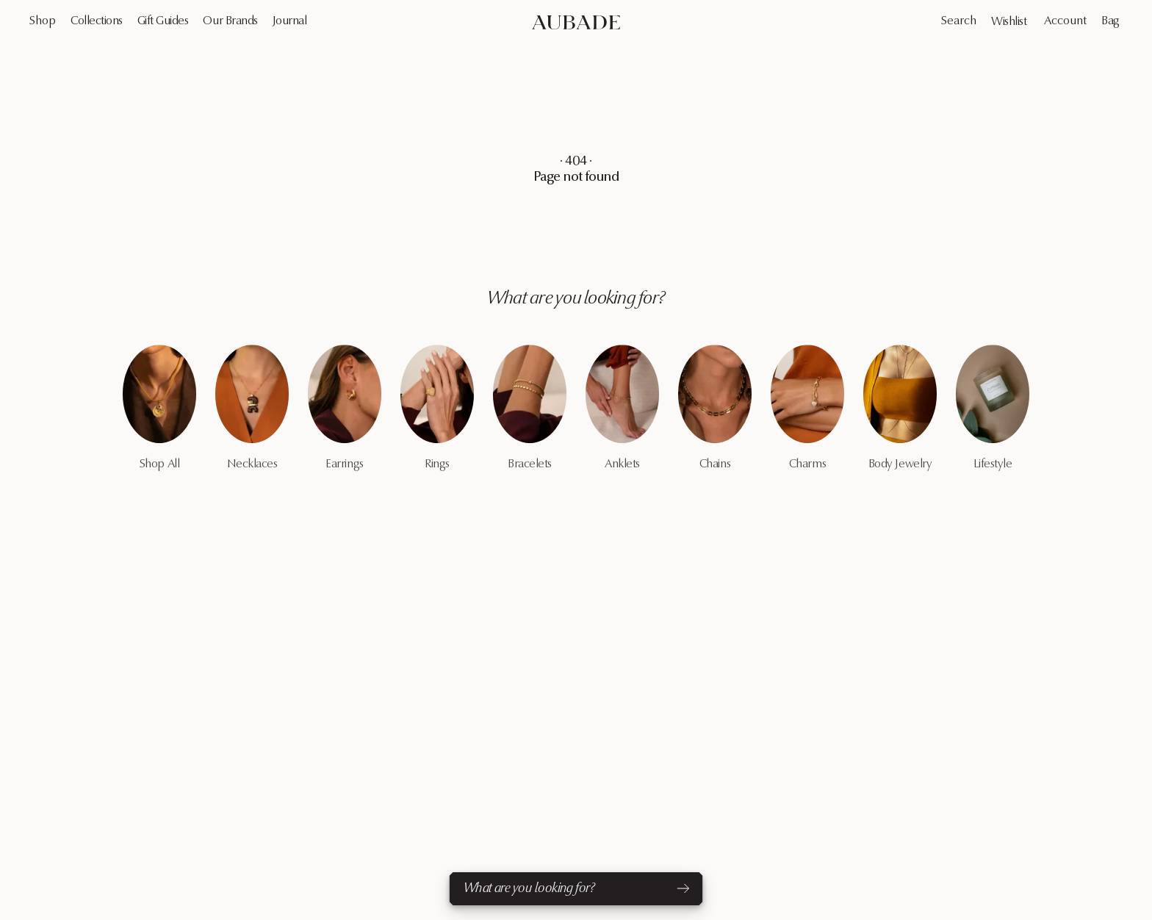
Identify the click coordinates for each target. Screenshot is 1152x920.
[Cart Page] (1112, 21)
